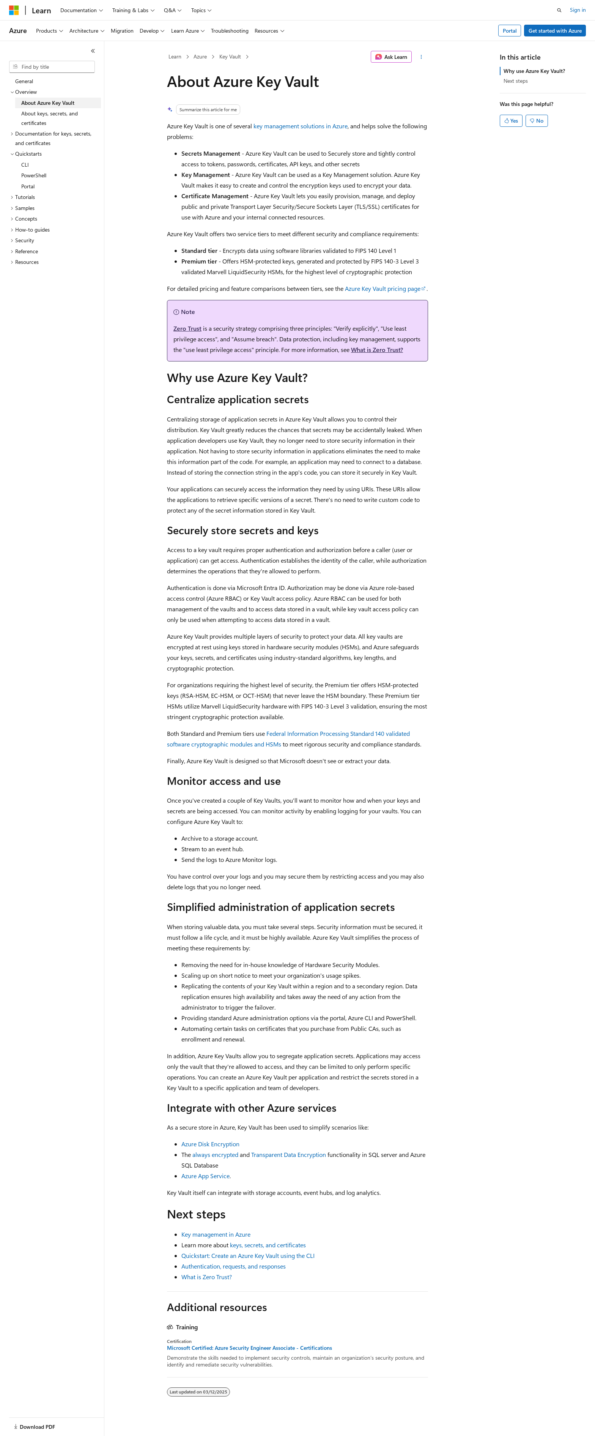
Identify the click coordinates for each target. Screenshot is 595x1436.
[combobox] (52, 67)
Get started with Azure (555, 30)
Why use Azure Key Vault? (534, 70)
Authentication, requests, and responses (233, 1266)
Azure (200, 56)
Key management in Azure (215, 1234)
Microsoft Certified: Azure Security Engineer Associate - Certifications (249, 1347)
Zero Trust (187, 328)
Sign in (578, 9)
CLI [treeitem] (25, 164)
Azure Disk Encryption (210, 1144)
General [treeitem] (24, 81)
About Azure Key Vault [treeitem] (47, 102)
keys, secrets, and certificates (268, 1245)
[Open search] (559, 10)
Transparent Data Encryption (288, 1154)
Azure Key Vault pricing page (382, 288)
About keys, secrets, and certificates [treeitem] (49, 118)
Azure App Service (205, 1176)
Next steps (516, 80)
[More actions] (421, 57)
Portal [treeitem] (28, 186)
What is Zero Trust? (377, 349)
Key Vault (230, 56)
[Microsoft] (14, 10)
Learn (174, 56)
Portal (510, 30)
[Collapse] (93, 51)
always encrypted (215, 1154)
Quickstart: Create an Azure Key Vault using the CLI (248, 1255)
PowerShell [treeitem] (33, 175)
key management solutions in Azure (300, 126)
